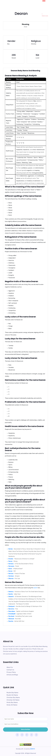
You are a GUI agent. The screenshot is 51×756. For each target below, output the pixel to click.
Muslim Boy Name (12, 692)
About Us (10, 667)
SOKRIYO (32, 749)
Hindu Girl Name (12, 705)
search (35, 588)
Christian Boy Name (13, 697)
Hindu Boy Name (12, 702)
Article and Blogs (12, 675)
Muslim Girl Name (12, 695)
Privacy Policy (11, 672)
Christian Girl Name (13, 700)
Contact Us (10, 670)
